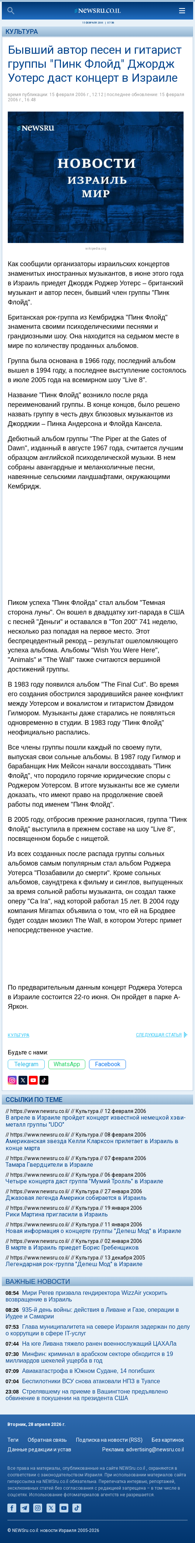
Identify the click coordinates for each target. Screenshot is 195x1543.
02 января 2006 (123, 1241)
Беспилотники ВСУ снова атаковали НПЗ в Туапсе (91, 1381)
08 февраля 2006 (125, 1135)
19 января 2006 (123, 1208)
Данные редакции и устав (39, 1449)
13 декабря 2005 (125, 1258)
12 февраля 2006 (125, 1111)
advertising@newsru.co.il (155, 1449)
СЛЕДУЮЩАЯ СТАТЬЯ (159, 1035)
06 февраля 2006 (125, 1175)
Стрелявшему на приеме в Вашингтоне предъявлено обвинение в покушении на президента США (87, 1394)
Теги (12, 1440)
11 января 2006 (123, 1224)
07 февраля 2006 (125, 1158)
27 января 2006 (123, 1191)
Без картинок (168, 1440)
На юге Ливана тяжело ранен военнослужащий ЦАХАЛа (99, 1344)
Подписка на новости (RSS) (109, 1440)
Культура (22, 31)
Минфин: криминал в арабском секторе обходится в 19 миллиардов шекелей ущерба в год (89, 1357)
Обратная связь (47, 1440)
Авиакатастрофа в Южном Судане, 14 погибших (88, 1371)
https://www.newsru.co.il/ (40, 1111)
